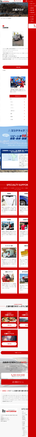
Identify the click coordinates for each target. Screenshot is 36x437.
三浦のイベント (25, 426)
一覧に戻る (21, 68)
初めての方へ (24, 405)
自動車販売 (24, 411)
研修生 (11, 114)
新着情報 (23, 420)
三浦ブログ (6, 22)
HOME (2, 22)
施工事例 (23, 414)
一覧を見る (11, 323)
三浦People (12, 109)
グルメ (11, 100)
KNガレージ (16, 431)
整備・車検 (24, 409)
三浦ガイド (24, 421)
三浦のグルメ (25, 423)
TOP (23, 403)
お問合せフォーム (29, 5)
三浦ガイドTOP (23, 351)
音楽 (11, 112)
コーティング (24, 412)
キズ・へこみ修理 (25, 406)
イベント (12, 106)
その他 (11, 117)
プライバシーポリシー (26, 418)
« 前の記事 (4, 68)
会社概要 (23, 415)
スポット (12, 103)
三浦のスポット (25, 424)
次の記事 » (31, 68)
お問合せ (23, 417)
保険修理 (23, 408)
